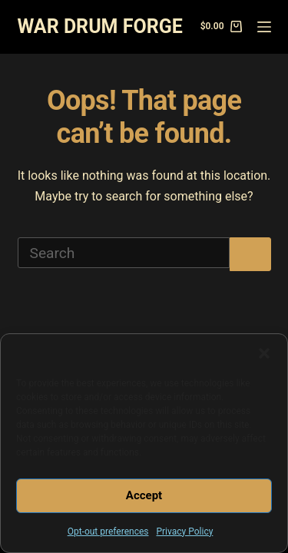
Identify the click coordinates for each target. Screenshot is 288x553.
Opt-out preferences (108, 531)
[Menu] (264, 27)
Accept (144, 495)
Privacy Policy (184, 531)
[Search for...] (124, 252)
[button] (264, 353)
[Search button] (250, 254)
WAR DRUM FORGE (100, 26)
